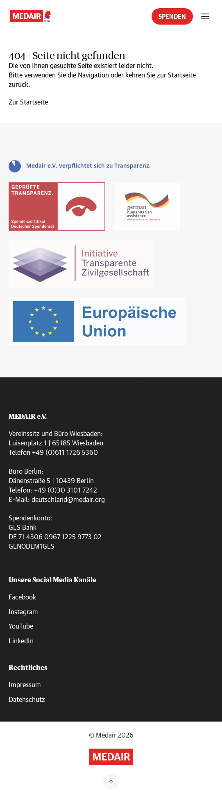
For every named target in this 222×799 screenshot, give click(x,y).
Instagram (23, 611)
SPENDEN (172, 16)
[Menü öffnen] (205, 16)
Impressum (25, 684)
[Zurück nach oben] (111, 782)
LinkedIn (21, 640)
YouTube (21, 626)
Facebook (22, 596)
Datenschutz (27, 699)
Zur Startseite (28, 102)
